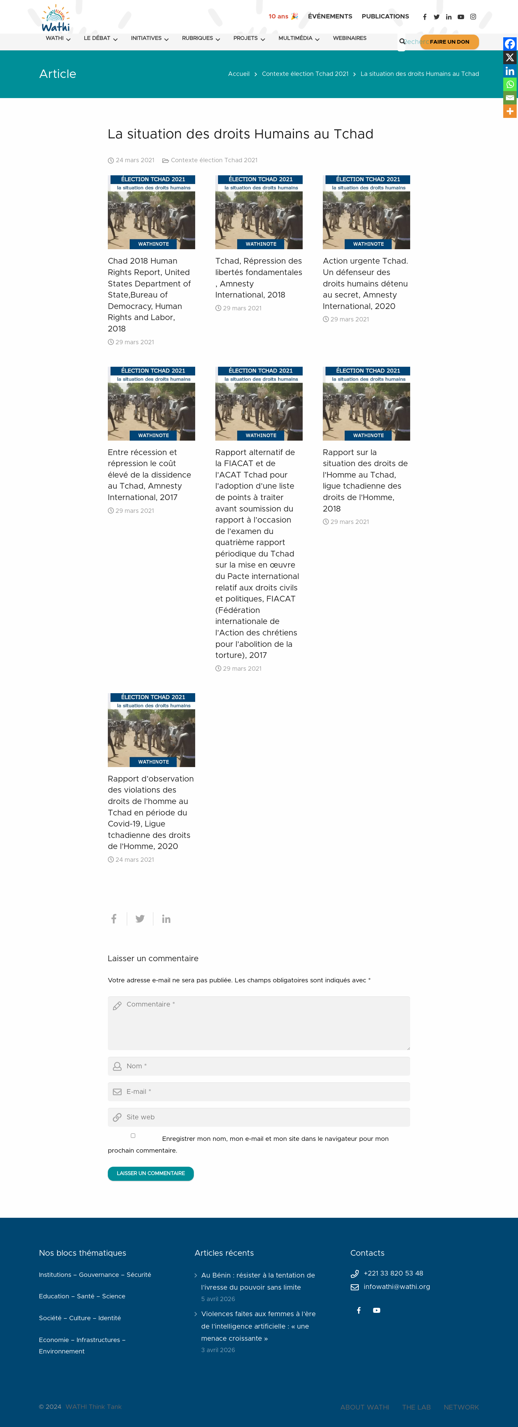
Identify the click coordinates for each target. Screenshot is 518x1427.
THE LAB (416, 1407)
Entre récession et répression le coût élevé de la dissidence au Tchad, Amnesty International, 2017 (149, 475)
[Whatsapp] (510, 84)
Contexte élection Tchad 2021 (305, 74)
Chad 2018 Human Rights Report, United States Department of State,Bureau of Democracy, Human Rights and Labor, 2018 (149, 295)
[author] (259, 1066)
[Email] (510, 97)
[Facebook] (425, 17)
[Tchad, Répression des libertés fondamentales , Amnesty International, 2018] (259, 212)
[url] (259, 1117)
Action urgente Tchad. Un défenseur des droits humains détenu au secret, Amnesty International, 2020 (365, 283)
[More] (510, 111)
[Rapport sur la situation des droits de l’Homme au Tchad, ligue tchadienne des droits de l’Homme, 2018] (366, 404)
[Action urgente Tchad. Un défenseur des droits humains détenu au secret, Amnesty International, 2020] (366, 212)
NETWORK (461, 1407)
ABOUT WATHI (364, 1407)
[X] (510, 57)
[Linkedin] (510, 71)
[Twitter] (437, 17)
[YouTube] (461, 17)
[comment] (259, 1023)
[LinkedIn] (449, 17)
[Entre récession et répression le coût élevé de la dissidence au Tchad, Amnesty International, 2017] (151, 404)
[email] (259, 1091)
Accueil (239, 74)
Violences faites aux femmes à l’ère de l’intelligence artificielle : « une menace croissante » (258, 1326)
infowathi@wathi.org (397, 1287)
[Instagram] (473, 17)
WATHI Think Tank (94, 1407)
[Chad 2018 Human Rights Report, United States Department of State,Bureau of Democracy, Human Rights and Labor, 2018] (151, 212)
